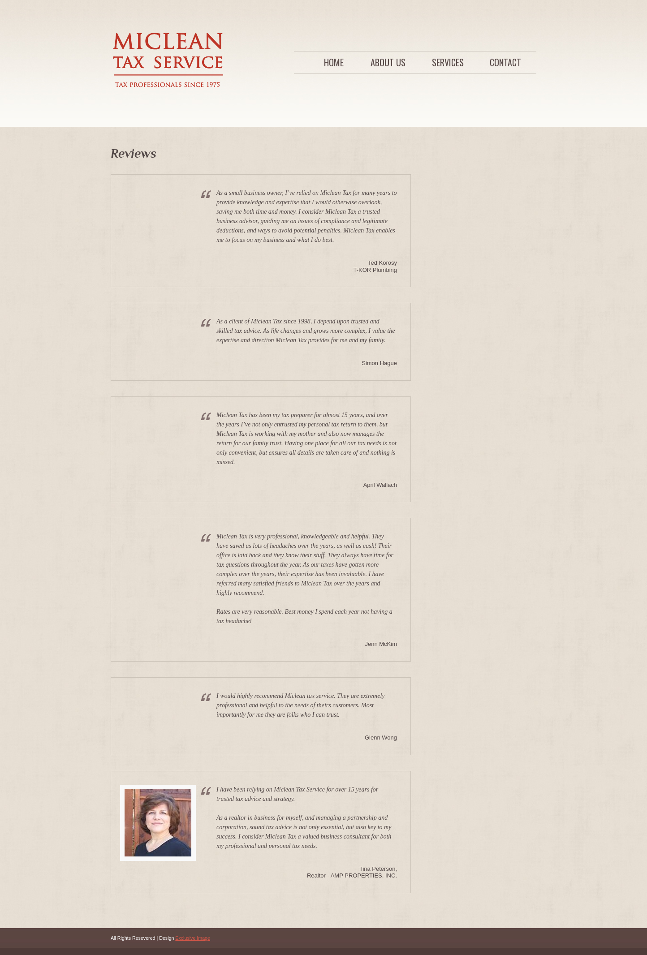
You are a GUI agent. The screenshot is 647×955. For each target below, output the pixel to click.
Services (448, 62)
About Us (388, 62)
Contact (505, 62)
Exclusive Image (192, 938)
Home (334, 62)
